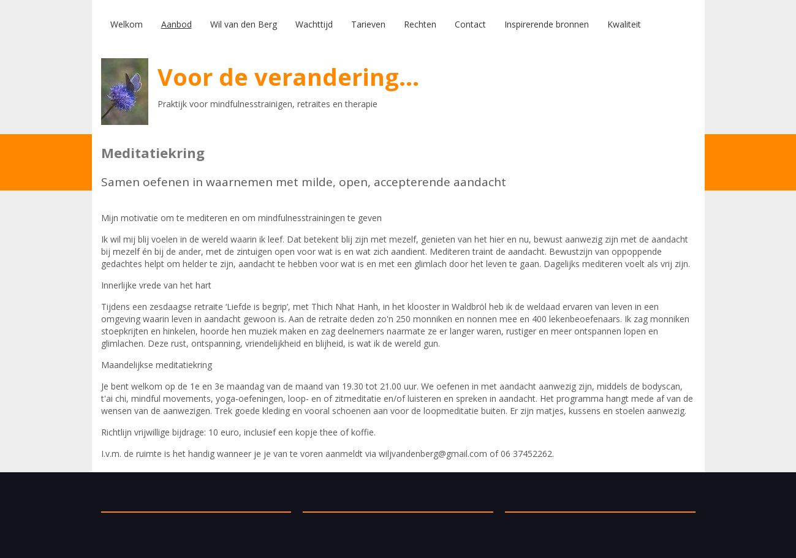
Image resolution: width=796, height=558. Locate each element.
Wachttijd (314, 24)
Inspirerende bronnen (546, 24)
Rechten (420, 24)
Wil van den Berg (243, 24)
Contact (470, 24)
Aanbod (176, 24)
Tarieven (368, 24)
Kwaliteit (624, 24)
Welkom (126, 24)
